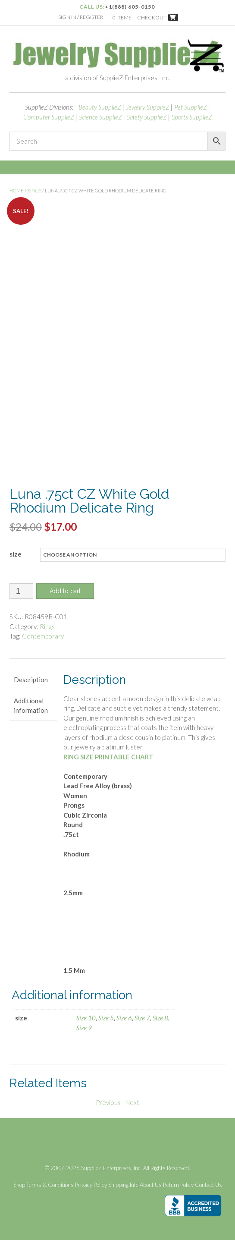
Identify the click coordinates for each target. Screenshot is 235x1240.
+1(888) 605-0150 (130, 6)
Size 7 (142, 1018)
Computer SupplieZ (48, 117)
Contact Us (208, 1185)
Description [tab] (31, 679)
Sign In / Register (80, 17)
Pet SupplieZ (190, 107)
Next (132, 1102)
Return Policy (178, 1185)
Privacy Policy (91, 1185)
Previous (108, 1102)
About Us (151, 1185)
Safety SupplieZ (147, 117)
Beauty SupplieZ (99, 107)
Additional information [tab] (31, 705)
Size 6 (124, 1018)
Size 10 (86, 1018)
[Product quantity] (21, 591)
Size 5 (106, 1018)
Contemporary (43, 636)
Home (16, 190)
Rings (34, 190)
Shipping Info (123, 1185)
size (15, 554)
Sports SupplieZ (192, 117)
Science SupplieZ (100, 117)
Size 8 (160, 1018)
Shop (19, 1185)
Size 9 (84, 1028)
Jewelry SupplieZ (147, 107)
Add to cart (65, 591)
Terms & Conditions (50, 1185)
